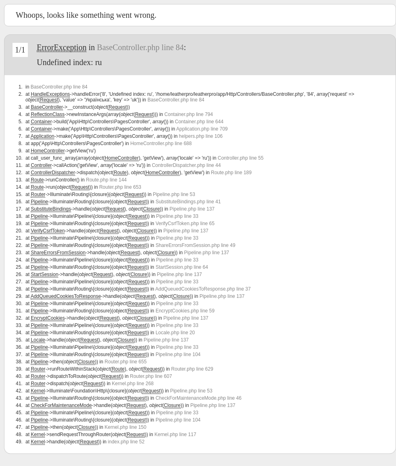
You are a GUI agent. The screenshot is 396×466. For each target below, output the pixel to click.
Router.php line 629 (192, 369)
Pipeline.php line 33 (177, 216)
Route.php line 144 (106, 180)
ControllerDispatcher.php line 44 (186, 165)
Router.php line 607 (151, 376)
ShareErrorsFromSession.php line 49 (195, 245)
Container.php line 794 (188, 114)
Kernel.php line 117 (175, 434)
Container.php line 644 (199, 121)
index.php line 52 (126, 442)
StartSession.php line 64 (182, 267)
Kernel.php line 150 (125, 427)
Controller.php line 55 (240, 158)
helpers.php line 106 (201, 136)
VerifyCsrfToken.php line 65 (185, 223)
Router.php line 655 (126, 362)
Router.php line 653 (120, 187)
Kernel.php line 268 (133, 383)
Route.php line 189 (231, 172)
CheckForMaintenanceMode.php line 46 (199, 398)
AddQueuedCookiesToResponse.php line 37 (203, 289)
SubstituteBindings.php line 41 (188, 202)
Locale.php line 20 (175, 332)
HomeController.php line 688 (161, 143)
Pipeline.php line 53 (174, 194)
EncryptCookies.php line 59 (185, 311)
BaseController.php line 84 (140, 47)
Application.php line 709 (201, 129)
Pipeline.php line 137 (192, 209)
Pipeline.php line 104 (178, 354)
